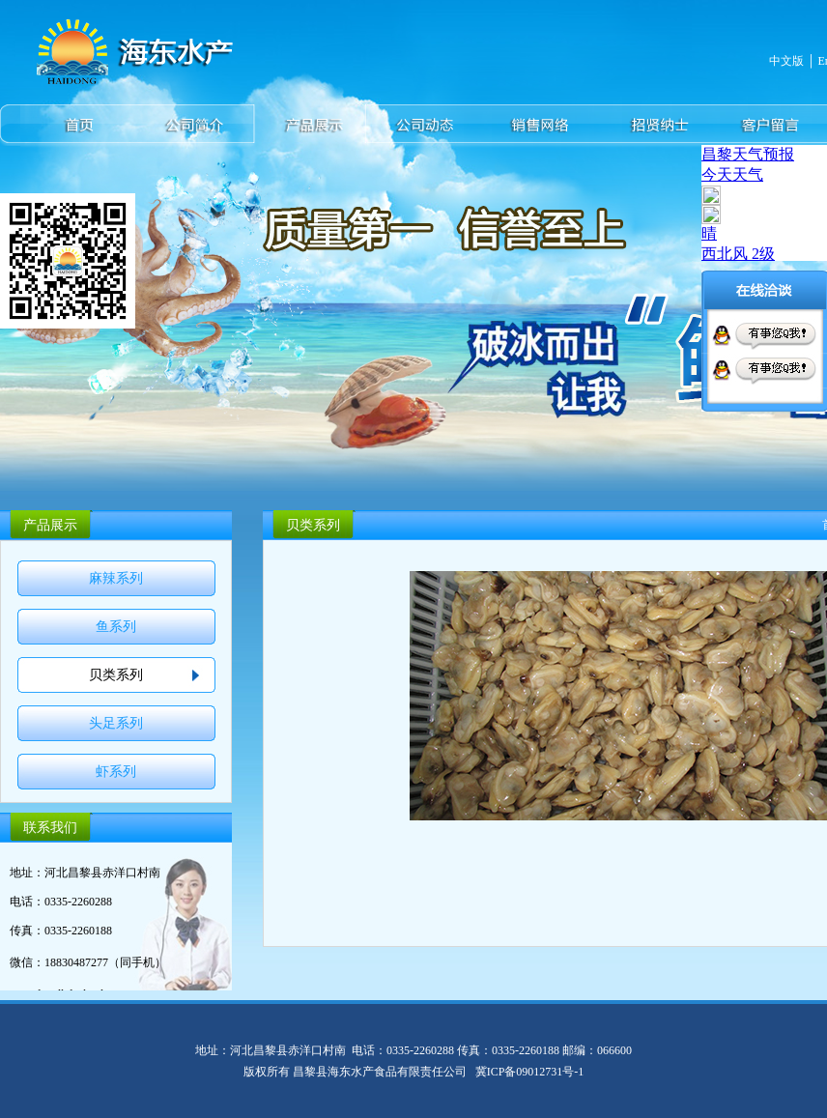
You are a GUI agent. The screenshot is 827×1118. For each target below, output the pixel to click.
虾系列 (116, 771)
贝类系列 (116, 675)
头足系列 (116, 723)
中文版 (786, 61)
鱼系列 (116, 626)
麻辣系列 (116, 578)
